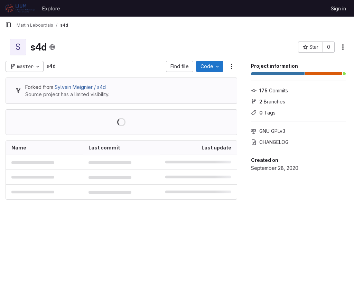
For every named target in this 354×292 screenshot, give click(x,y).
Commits (269, 90)
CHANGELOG (270, 142)
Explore (51, 8)
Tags (263, 113)
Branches (268, 101)
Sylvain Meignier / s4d (80, 87)
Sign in (338, 8)
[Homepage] (20, 8)
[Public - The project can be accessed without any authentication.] (52, 47)
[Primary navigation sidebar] (8, 24)
